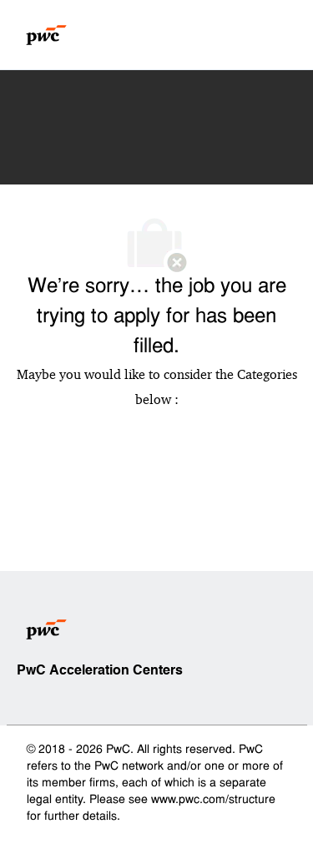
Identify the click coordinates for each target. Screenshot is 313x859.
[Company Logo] (46, 35)
